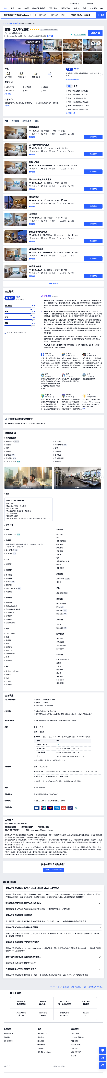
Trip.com (52, 987)
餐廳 (56, 448)
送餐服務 (9, 685)
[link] (74, 4)
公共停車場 (59, 445)
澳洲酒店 (66, 987)
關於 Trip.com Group (44, 1052)
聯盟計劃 (74, 1041)
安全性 (73, 1056)
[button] (83, 4)
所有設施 (7, 94)
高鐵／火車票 (23, 8)
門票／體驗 (52, 8)
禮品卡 (76, 8)
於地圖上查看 (70, 113)
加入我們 (40, 1041)
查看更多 (7, 106)
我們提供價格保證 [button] (80, 34)
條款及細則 (41, 1045)
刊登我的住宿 (76, 1045)
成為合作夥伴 (76, 1052)
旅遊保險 (93, 8)
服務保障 (7, 1037)
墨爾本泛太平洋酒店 (16, 29)
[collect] (102, 1050)
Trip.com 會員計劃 (77, 1037)
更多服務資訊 (8, 1041)
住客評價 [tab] (15, 121)
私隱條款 (40, 1048)
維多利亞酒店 (76, 987)
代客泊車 (9, 553)
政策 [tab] (37, 121)
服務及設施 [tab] (26, 121)
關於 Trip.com (42, 1033)
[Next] (101, 477)
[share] (102, 1058)
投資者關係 (75, 1033)
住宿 (5, 8)
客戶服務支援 (8, 1033)
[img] (23, 51)
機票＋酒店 (65, 8)
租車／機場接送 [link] (38, 8)
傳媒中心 (40, 1037)
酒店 (59, 987)
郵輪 (84, 8)
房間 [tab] (6, 121)
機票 (12, 8)
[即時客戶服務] (102, 1065)
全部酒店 (74, 1048)
